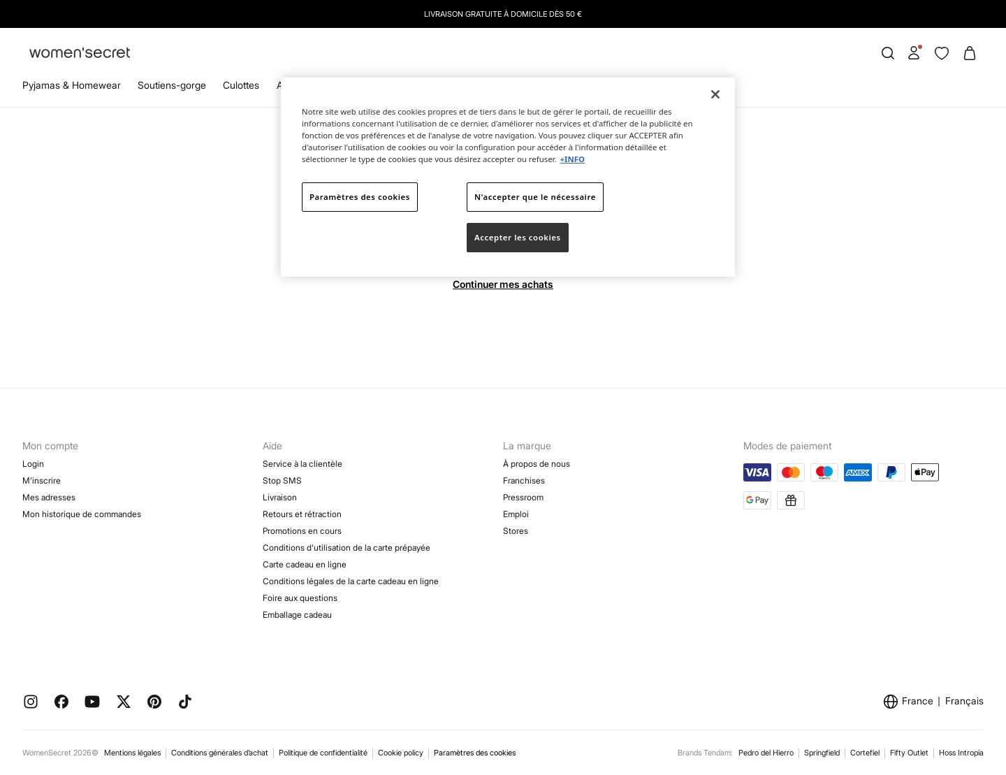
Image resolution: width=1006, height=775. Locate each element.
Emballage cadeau (297, 614)
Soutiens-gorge (172, 85)
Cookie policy (400, 753)
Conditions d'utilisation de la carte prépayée (346, 547)
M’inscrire (41, 480)
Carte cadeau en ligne (305, 564)
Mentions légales (132, 753)
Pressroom (523, 497)
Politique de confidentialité (323, 753)
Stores (515, 531)
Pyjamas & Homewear (71, 85)
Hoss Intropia (961, 753)
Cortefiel (865, 753)
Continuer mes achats (503, 284)
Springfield (822, 753)
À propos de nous (536, 463)
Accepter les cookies (517, 237)
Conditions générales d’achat (219, 753)
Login (33, 463)
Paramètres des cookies (475, 753)
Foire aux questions (300, 598)
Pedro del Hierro (766, 753)
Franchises (524, 480)
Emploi (516, 514)
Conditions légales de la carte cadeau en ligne (351, 581)
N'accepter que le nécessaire (535, 196)
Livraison (280, 497)
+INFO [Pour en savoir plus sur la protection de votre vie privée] (572, 159)
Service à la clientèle (302, 463)
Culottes (241, 85)
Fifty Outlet (909, 753)
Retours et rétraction (302, 514)
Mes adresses (48, 497)
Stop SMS (282, 480)
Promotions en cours (302, 531)
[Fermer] (715, 94)
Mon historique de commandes (81, 514)
